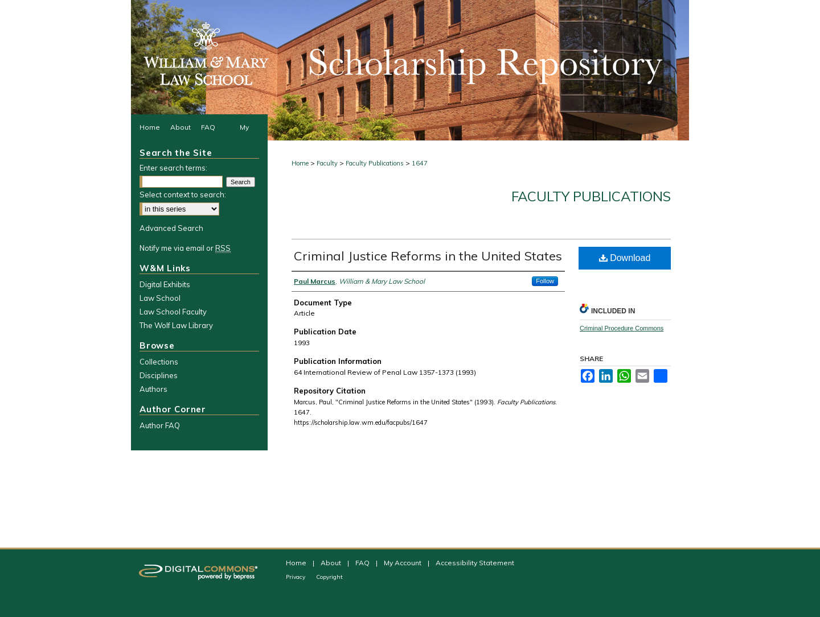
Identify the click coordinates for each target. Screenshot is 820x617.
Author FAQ (160, 425)
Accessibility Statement (475, 562)
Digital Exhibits (165, 284)
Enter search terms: (173, 167)
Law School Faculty (173, 311)
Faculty (327, 163)
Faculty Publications (375, 163)
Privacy (296, 577)
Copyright (329, 577)
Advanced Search (171, 228)
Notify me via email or (185, 247)
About (332, 562)
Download (625, 258)
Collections (159, 361)
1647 (420, 163)
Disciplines (159, 375)
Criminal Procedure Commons (621, 328)
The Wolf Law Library (176, 325)
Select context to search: (183, 194)
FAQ (363, 562)
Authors (153, 389)
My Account (403, 562)
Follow (545, 281)
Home (300, 163)
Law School (160, 298)
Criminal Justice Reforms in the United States (428, 256)
